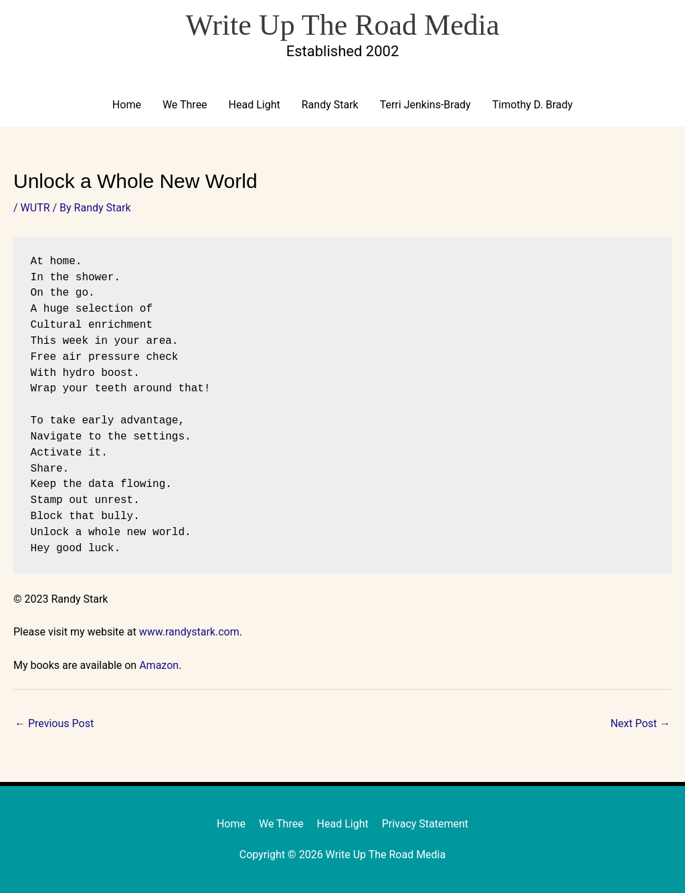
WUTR (35, 207)
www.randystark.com (189, 631)
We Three (185, 104)
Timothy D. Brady (532, 104)
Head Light (254, 104)
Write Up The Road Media (342, 25)
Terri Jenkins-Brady (425, 104)
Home (126, 104)
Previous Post (54, 723)
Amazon (159, 665)
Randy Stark (330, 104)
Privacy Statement (425, 823)
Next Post (640, 723)
